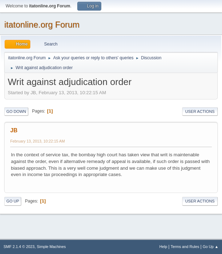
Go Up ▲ (210, 246)
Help (163, 246)
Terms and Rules (185, 246)
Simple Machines (51, 246)
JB (13, 130)
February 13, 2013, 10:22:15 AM (37, 141)
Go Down (16, 111)
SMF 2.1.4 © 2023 (19, 246)
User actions (200, 111)
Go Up (12, 201)
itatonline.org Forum (41, 24)
